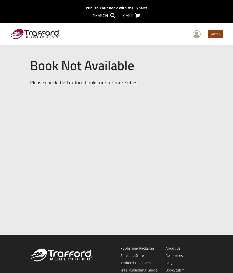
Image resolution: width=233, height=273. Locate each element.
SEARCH (104, 15)
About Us (173, 248)
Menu (215, 33)
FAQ (169, 262)
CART (131, 15)
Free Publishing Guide (139, 270)
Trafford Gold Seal (135, 262)
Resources (174, 255)
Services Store (132, 255)
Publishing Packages (137, 248)
